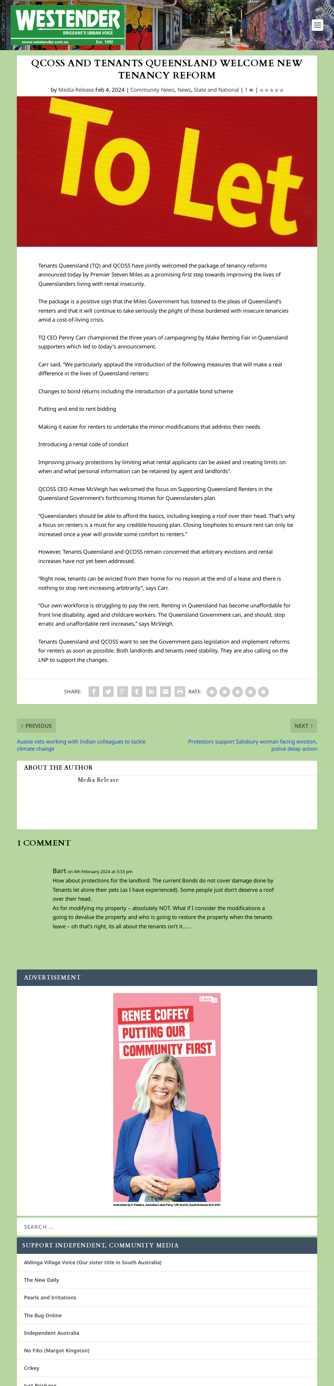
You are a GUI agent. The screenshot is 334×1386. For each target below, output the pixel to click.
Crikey (31, 1368)
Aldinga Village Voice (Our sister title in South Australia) (93, 1263)
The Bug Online (43, 1315)
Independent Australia (51, 1333)
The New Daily (41, 1280)
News (184, 90)
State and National (216, 90)
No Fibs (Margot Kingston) (57, 1350)
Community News (152, 90)
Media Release (76, 90)
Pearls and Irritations (50, 1298)
